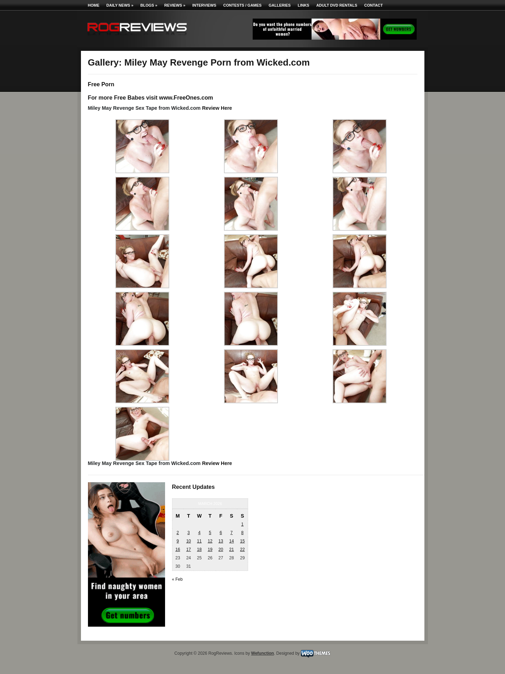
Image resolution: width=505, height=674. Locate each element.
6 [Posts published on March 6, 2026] (221, 532)
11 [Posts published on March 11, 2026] (199, 541)
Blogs (149, 5)
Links (303, 5)
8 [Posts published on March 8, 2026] (242, 532)
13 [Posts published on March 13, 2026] (220, 541)
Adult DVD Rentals (336, 5)
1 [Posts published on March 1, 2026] (242, 524)
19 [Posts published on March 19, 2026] (210, 549)
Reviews (174, 5)
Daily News (120, 5)
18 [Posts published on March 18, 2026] (199, 549)
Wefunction (262, 653)
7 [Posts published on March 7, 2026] (231, 532)
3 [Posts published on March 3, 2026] (188, 532)
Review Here (217, 108)
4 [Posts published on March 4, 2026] (199, 532)
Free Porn (101, 84)
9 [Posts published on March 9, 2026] (178, 541)
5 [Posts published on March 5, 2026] (210, 532)
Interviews (204, 5)
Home (94, 5)
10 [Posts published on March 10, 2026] (188, 541)
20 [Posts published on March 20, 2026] (220, 549)
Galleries (279, 5)
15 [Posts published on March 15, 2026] (242, 541)
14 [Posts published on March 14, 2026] (231, 541)
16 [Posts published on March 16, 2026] (177, 549)
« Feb (177, 579)
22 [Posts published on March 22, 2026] (242, 549)
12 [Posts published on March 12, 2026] (210, 541)
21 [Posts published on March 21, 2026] (231, 549)
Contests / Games (242, 5)
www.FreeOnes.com (186, 97)
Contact (373, 5)
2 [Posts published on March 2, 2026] (178, 532)
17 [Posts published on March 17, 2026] (188, 549)
